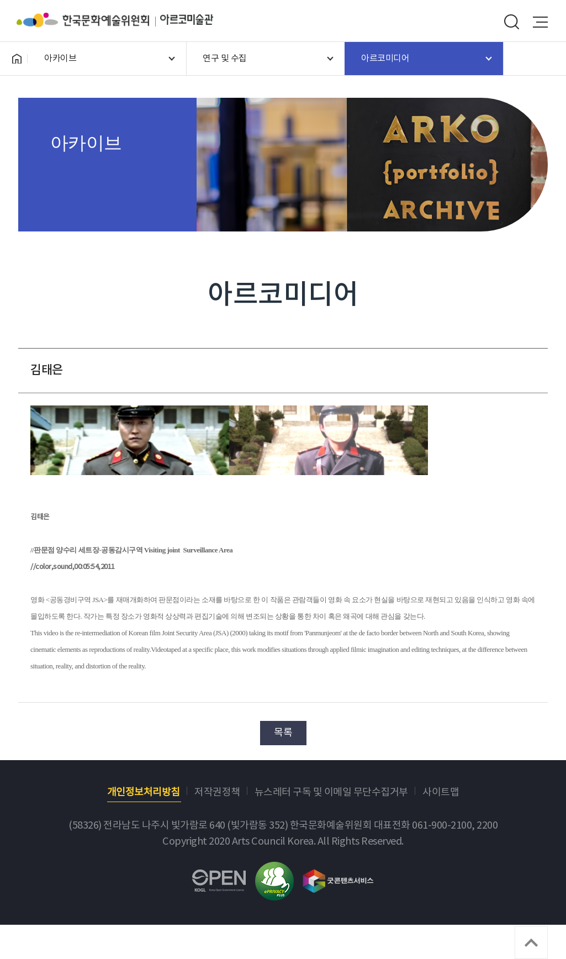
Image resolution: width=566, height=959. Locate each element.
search (511, 22)
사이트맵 (440, 792)
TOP (531, 942)
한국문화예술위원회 (88, 20)
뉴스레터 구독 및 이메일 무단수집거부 (331, 792)
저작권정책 (217, 792)
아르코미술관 (186, 20)
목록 (283, 733)
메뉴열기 (541, 22)
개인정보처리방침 (143, 792)
